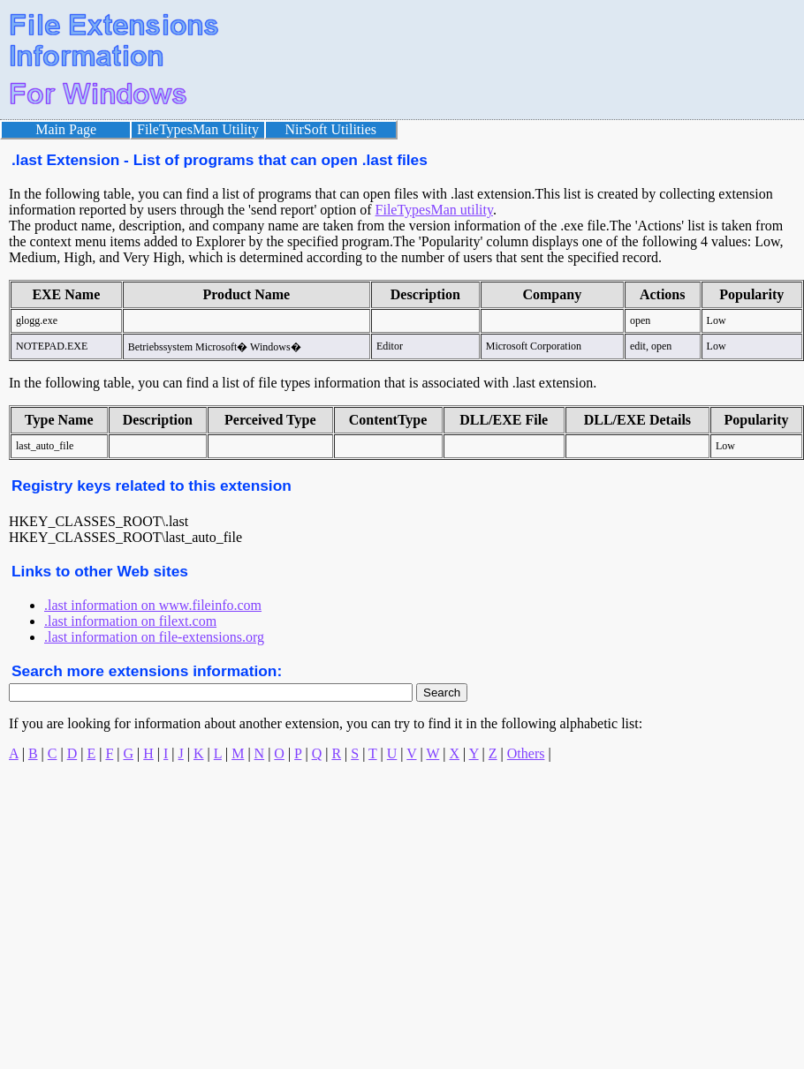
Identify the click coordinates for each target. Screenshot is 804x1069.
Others (526, 753)
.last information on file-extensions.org (154, 636)
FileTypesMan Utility (198, 129)
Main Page (65, 129)
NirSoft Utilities (331, 129)
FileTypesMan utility (434, 209)
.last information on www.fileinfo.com (153, 605)
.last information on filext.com (130, 621)
